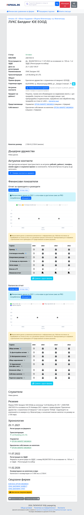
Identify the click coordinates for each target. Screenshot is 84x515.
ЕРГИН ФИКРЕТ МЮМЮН (44, 104)
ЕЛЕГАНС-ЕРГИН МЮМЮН (18, 484)
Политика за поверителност (45, 508)
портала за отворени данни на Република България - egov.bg (54, 510)
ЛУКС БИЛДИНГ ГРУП (16, 489)
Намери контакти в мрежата (37, 88)
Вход (74, 5)
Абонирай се (65, 4)
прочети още (54, 101)
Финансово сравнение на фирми (20, 11)
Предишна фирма (16, 499)
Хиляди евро (24, 190)
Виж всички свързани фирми (20, 492)
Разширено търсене (45, 11)
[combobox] (40, 4)
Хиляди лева (13, 190)
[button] (33, 250)
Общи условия (26, 508)
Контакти (61, 508)
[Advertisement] (46, 38)
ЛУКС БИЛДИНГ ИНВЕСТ (17, 486)
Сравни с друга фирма (42, 278)
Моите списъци (64, 11)
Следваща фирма (32, 499)
